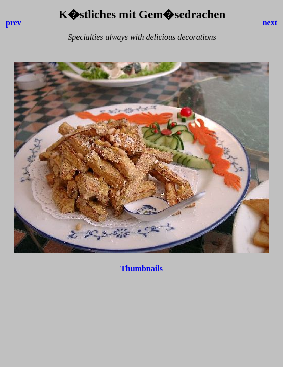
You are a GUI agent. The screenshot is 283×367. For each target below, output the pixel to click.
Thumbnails (141, 268)
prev (13, 22)
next (270, 22)
